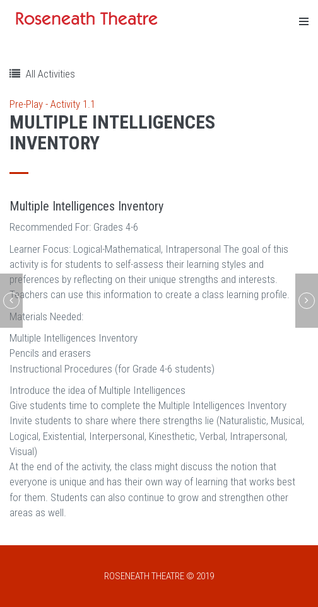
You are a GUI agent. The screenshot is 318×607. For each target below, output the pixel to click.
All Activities (42, 73)
